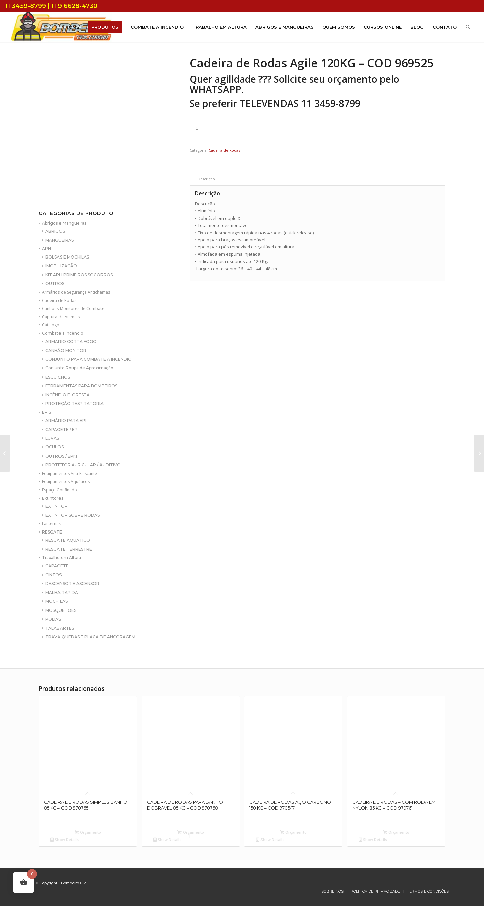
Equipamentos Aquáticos (66, 481)
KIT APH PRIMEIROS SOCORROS (79, 274)
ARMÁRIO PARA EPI (65, 420)
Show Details (64, 839)
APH (46, 248)
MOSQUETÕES (60, 610)
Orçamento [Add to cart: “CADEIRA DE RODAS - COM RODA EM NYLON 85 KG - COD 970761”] (396, 832)
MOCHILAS (56, 601)
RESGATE (52, 532)
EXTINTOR (56, 506)
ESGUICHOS (57, 377)
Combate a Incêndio (62, 333)
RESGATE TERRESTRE (68, 549)
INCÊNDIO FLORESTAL (68, 394)
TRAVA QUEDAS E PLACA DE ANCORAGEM (90, 636)
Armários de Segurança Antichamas (76, 292)
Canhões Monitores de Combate (73, 308)
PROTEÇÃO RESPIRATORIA (74, 403)
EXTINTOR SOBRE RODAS (72, 515)
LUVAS (52, 438)
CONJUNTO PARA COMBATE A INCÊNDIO (88, 359)
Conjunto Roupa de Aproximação (79, 367)
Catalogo (50, 325)
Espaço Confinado (59, 490)
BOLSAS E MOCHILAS (67, 257)
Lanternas (51, 523)
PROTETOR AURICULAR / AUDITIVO (83, 464)
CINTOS (53, 574)
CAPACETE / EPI (62, 429)
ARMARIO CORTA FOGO (71, 341)
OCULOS (54, 446)
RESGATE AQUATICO (67, 540)
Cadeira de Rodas (59, 300)
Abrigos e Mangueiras (64, 223)
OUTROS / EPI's (61, 456)
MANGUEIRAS (59, 240)
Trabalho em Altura (61, 557)
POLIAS (53, 619)
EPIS (46, 412)
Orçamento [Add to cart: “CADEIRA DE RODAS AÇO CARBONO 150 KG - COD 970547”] (293, 832)
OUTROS (54, 283)
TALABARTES (59, 628)
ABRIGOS (55, 231)
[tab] (206, 179)
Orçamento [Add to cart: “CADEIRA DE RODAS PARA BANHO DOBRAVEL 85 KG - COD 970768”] (190, 832)
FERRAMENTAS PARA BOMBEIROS (81, 385)
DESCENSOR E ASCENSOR (72, 583)
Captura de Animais (61, 317)
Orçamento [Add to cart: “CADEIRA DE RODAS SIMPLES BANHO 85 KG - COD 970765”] (88, 832)
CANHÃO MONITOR (65, 350)
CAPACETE (57, 565)
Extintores (52, 498)
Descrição (206, 178)
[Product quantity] (197, 128)
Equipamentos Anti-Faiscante (69, 473)
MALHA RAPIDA (61, 592)
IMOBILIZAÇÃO (61, 265)
